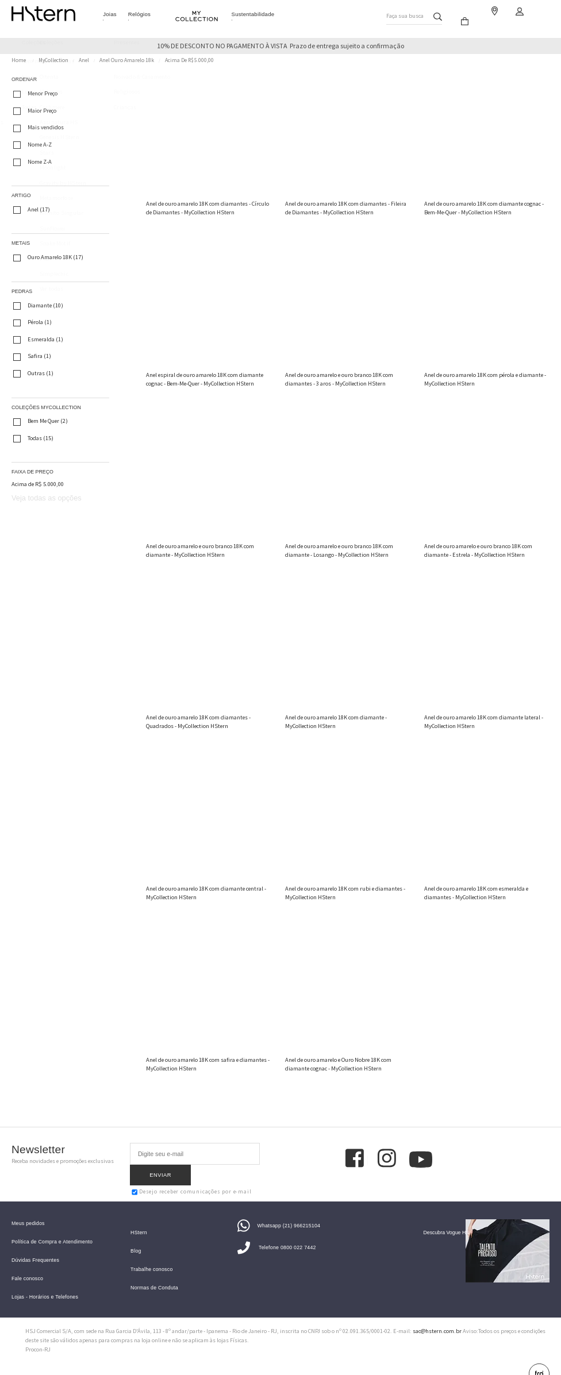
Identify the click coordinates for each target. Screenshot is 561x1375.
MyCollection (53, 60)
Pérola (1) (32, 323)
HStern (138, 1217)
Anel (84, 60)
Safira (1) (32, 357)
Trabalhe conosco (151, 1254)
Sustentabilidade (253, 14)
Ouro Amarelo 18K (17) (48, 258)
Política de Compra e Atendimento (52, 1227)
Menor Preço (35, 94)
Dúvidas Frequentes (35, 1245)
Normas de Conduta (154, 1273)
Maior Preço (34, 111)
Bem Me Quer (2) (40, 422)
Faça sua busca (403, 13)
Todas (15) (33, 438)
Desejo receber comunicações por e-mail (191, 1171)
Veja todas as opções (46, 498)
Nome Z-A (32, 162)
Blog (135, 1236)
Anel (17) (31, 210)
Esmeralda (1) (38, 340)
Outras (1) (33, 373)
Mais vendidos (38, 128)
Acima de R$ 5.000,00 (189, 60)
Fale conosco (27, 1263)
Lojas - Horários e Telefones (44, 1282)
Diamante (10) (38, 306)
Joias (110, 14)
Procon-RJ (38, 1335)
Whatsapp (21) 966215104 (278, 1211)
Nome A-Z (32, 145)
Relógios (139, 14)
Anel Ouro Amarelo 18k (126, 60)
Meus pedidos (28, 1208)
